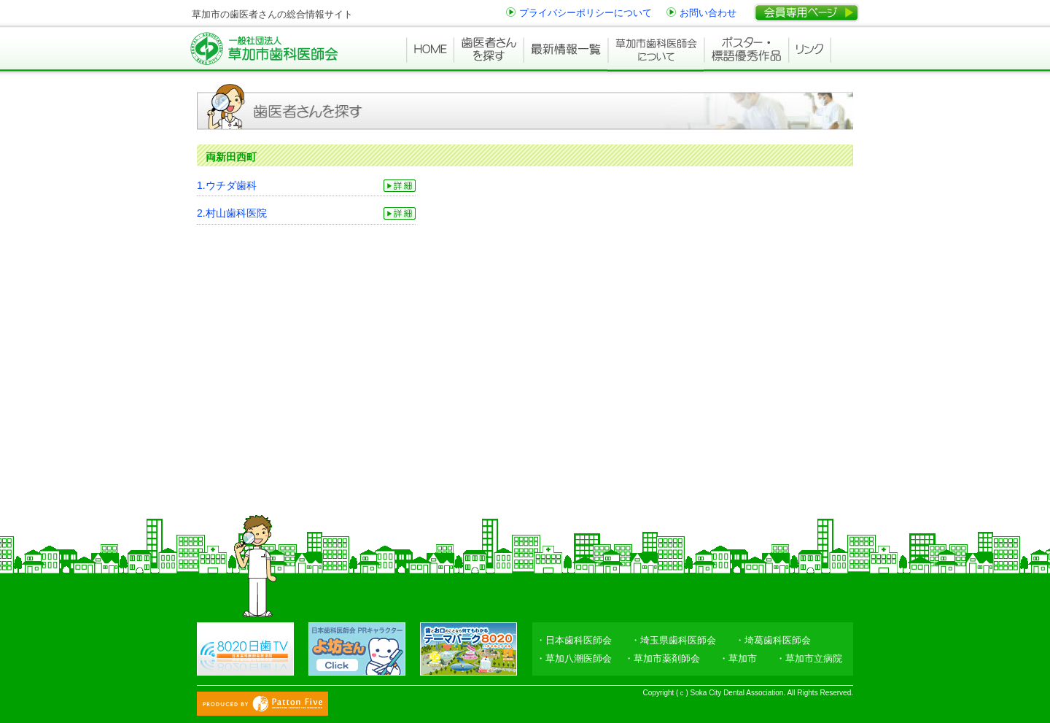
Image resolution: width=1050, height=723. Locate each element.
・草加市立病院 (809, 658)
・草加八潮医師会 (574, 658)
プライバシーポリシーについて (585, 12)
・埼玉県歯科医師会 (673, 640)
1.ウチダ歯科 (227, 185)
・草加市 (738, 658)
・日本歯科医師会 (574, 640)
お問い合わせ (708, 12)
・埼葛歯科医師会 (773, 640)
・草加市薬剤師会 (662, 658)
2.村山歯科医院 (232, 213)
